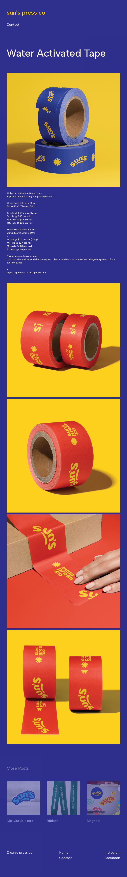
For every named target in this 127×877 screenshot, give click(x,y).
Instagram (112, 852)
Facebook (112, 858)
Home (63, 852)
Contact (13, 24)
